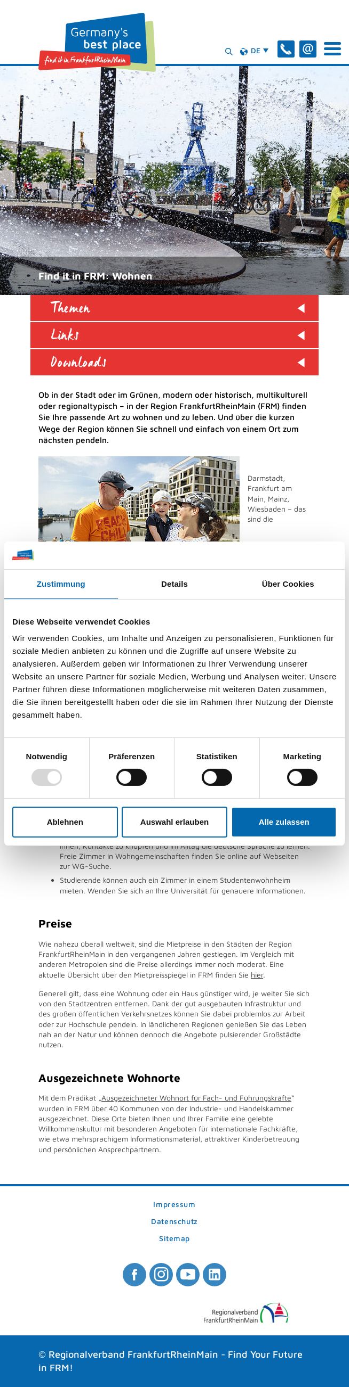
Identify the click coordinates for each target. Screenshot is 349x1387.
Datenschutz (174, 1222)
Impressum (174, 1205)
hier (257, 974)
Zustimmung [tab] (61, 583)
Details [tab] (174, 583)
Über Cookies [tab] (288, 583)
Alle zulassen (284, 821)
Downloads (79, 362)
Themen (70, 308)
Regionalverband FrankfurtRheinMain (133, 1354)
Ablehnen (65, 821)
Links (65, 335)
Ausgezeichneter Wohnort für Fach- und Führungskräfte (196, 1097)
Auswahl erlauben (174, 821)
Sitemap (174, 1239)
